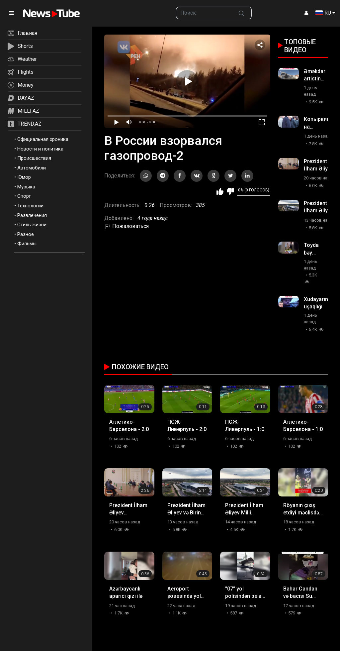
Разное (25, 234)
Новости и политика (40, 149)
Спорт (24, 196)
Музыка (26, 187)
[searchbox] (203, 13)
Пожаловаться (126, 226)
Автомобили (31, 168)
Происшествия (34, 158)
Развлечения (32, 215)
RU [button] (323, 13)
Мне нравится (219, 191)
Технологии (30, 206)
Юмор (24, 177)
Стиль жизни (31, 225)
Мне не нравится (230, 191)
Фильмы (27, 244)
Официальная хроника (42, 139)
